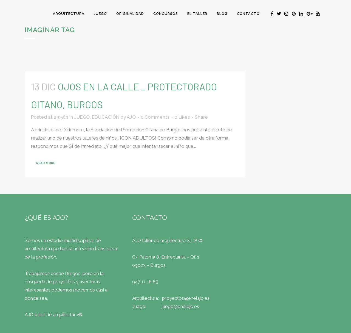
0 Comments (155, 117)
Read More (45, 163)
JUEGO (82, 117)
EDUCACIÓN (105, 117)
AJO (131, 117)
